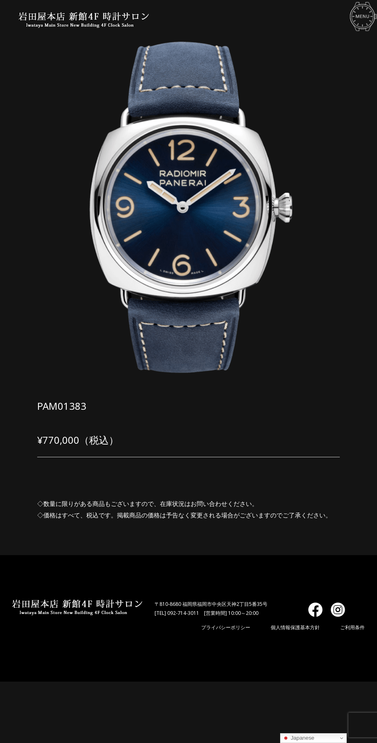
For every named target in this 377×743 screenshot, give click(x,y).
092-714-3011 (183, 613)
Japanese (298, 738)
